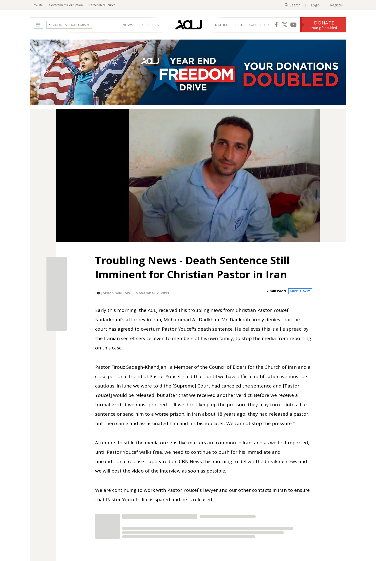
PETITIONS (151, 24)
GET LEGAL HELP (252, 24)
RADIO (221, 24)
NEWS (127, 24)
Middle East (300, 291)
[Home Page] (188, 25)
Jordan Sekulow (115, 292)
